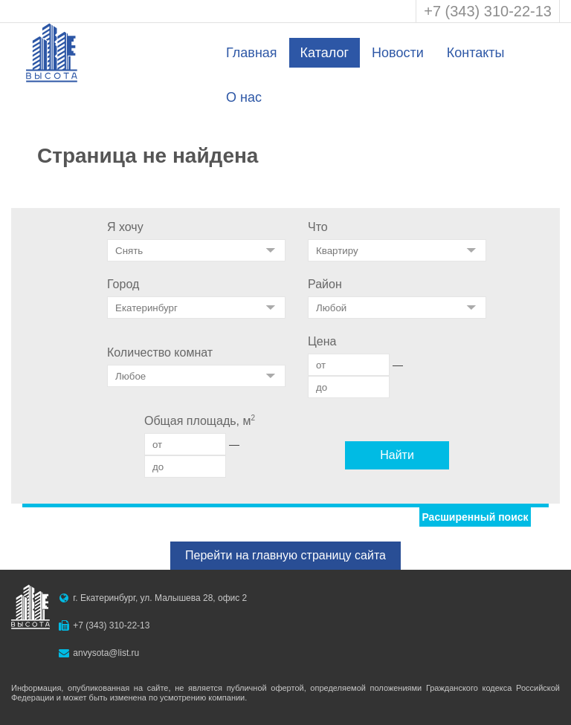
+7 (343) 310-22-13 (488, 11)
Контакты (476, 52)
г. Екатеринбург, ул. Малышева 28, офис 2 (160, 598)
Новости (398, 52)
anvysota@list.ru (106, 653)
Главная (251, 52)
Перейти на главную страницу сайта (285, 555)
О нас (244, 97)
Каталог (324, 52)
